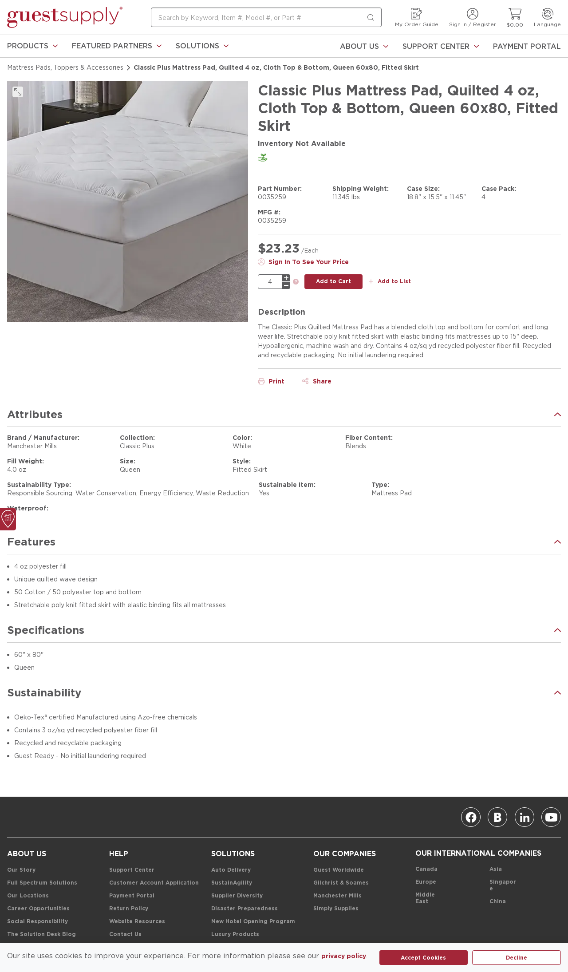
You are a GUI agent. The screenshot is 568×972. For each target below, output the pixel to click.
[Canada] (426, 869)
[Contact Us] (125, 934)
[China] (497, 901)
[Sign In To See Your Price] (303, 261)
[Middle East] (428, 898)
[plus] (286, 277)
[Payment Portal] (527, 46)
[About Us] (364, 46)
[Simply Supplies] (336, 908)
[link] (32, 46)
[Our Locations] (28, 896)
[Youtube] (551, 817)
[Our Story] (21, 870)
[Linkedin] (524, 817)
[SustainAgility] (231, 883)
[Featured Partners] (117, 46)
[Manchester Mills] (337, 896)
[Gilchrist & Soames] (341, 883)
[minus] (286, 285)
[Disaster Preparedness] (244, 908)
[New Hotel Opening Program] (253, 921)
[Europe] (425, 882)
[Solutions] (202, 46)
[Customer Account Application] (154, 883)
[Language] (547, 17)
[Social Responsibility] (37, 921)
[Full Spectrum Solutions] (42, 883)
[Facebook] (471, 817)
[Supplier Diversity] (237, 896)
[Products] (32, 46)
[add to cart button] (333, 281)
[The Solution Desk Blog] (41, 934)
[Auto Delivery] (231, 870)
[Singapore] (503, 885)
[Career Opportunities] (38, 908)
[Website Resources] (137, 921)
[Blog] (497, 817)
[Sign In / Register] (472, 17)
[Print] (271, 381)
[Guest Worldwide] (338, 870)
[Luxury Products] (235, 934)
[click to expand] (17, 92)
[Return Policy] (128, 908)
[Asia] (495, 869)
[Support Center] (440, 46)
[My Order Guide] (416, 17)
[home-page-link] (64, 17)
